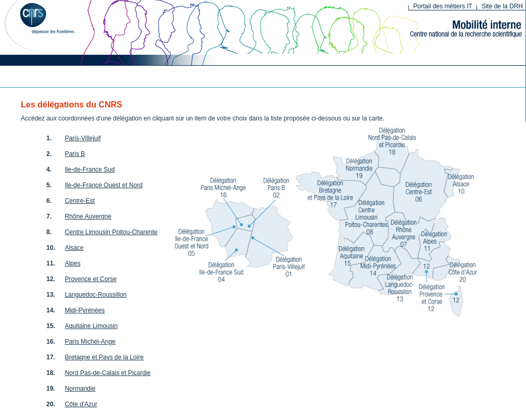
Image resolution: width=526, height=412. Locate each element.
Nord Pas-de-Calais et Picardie (108, 373)
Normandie (80, 388)
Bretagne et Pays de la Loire (104, 357)
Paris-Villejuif (83, 138)
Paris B (75, 153)
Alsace (74, 247)
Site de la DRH (502, 6)
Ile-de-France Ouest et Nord (103, 185)
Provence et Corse (90, 279)
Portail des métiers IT (443, 6)
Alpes (72, 263)
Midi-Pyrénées (85, 310)
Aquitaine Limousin (91, 326)
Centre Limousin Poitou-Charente (111, 232)
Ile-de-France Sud (90, 169)
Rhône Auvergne (88, 216)
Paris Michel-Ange (90, 341)
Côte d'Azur (81, 404)
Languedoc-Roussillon (96, 294)
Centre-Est (79, 200)
